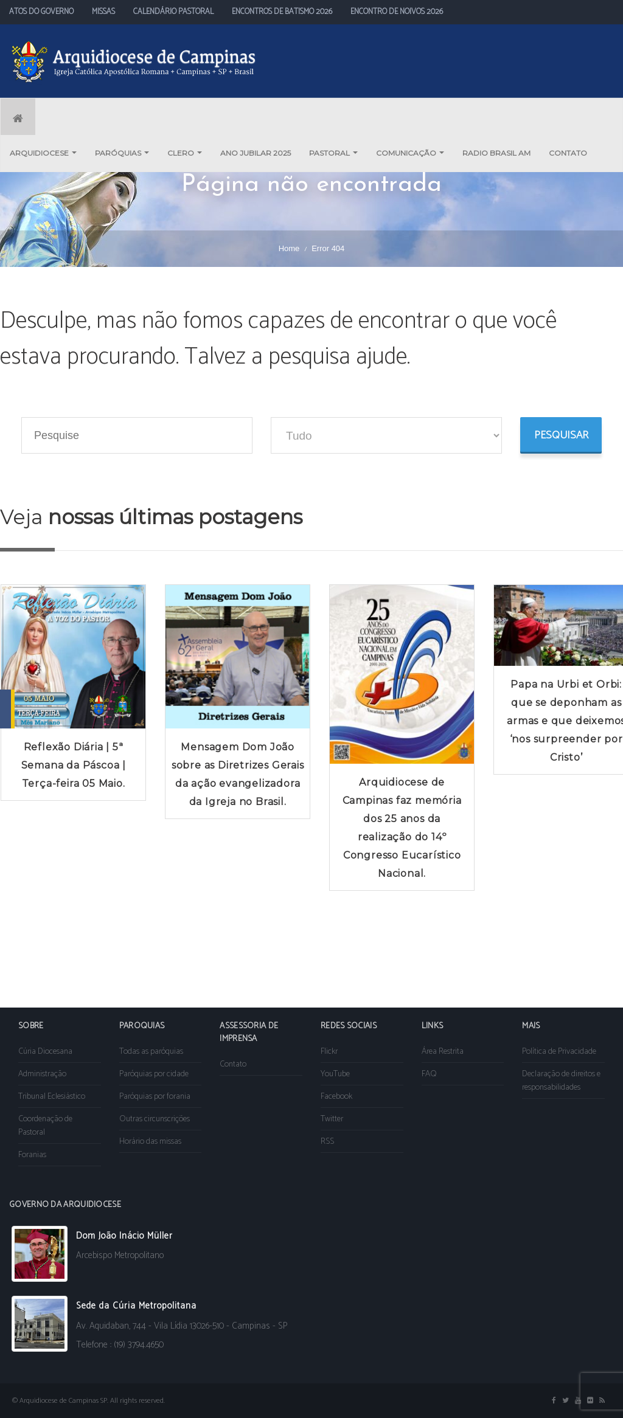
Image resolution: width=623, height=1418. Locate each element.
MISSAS (103, 11)
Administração (42, 1074)
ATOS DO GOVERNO (41, 11)
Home (289, 248)
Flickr (329, 1052)
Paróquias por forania (154, 1097)
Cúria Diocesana (45, 1052)
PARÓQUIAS (122, 152)
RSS (327, 1142)
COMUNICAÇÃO (410, 152)
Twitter (332, 1119)
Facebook (336, 1097)
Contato (233, 1064)
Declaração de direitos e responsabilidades (561, 1081)
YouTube (335, 1074)
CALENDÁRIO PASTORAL (173, 11)
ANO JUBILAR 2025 (255, 152)
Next (607, 771)
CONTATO (568, 152)
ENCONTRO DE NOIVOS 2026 (396, 11)
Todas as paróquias (151, 1052)
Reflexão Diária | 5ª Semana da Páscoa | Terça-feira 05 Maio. (73, 765)
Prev (16, 771)
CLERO (184, 152)
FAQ (429, 1074)
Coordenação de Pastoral (45, 1126)
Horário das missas (150, 1142)
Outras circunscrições (154, 1119)
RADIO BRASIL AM (496, 152)
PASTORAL (333, 152)
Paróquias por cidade (154, 1074)
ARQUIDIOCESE (43, 152)
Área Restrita (443, 1052)
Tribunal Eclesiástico (51, 1097)
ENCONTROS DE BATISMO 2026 (282, 11)
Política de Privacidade (559, 1052)
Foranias (32, 1155)
